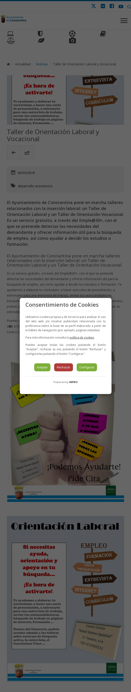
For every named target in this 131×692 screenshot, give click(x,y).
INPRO (73, 382)
